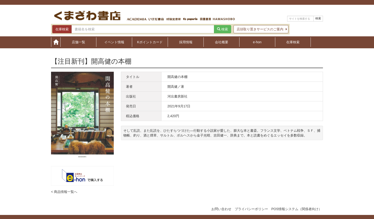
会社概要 (221, 42)
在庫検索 (293, 42)
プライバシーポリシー (251, 209)
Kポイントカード (150, 42)
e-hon (257, 42)
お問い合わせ (221, 209)
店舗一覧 (78, 42)
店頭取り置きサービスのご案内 (260, 29)
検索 (318, 18)
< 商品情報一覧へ (64, 192)
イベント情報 (114, 42)
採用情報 (185, 42)
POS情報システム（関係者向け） (296, 209)
